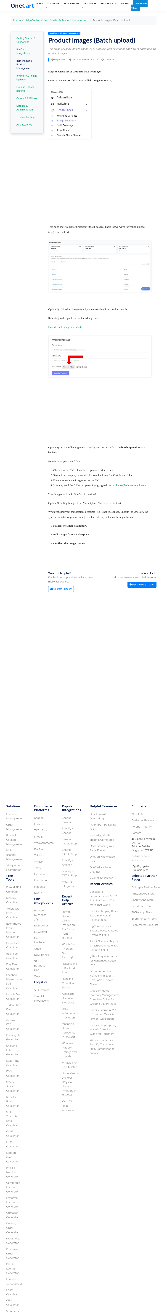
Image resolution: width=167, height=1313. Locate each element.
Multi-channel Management (14, 855)
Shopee (39, 817)
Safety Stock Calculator (12, 1086)
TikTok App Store (142, 912)
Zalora (38, 855)
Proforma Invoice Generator (12, 1202)
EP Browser (41, 925)
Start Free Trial (139, 5)
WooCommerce (44, 842)
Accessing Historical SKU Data (68, 998)
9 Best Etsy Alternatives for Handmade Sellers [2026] (104, 961)
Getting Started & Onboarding (25, 40)
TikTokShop (41, 830)
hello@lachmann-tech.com (131, 485)
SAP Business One (39, 966)
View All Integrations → (41, 1001)
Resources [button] (90, 3)
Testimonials (108, 3)
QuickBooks (41, 955)
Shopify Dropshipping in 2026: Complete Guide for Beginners (103, 1029)
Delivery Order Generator (12, 1228)
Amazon (39, 861)
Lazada (38, 824)
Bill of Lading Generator (12, 1269)
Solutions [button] (53, 3)
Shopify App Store (143, 899)
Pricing (125, 3)
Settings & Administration (24, 107)
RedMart (39, 849)
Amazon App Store (143, 893)
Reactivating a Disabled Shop (69, 968)
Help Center (32, 20)
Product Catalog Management (14, 840)
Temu (37, 867)
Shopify (38, 836)
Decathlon (40, 880)
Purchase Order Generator (12, 1253)
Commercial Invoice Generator (13, 1187)
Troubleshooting (25, 117)
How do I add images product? (65, 326)
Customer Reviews (143, 820)
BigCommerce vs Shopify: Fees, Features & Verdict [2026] (104, 930)
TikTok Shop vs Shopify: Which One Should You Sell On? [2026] (104, 945)
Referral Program (142, 826)
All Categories (24, 124)
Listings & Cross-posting (25, 89)
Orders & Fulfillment (27, 98)
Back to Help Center (142, 584)
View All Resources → (103, 878)
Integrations (71, 3)
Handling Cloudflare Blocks (68, 983)
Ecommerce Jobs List (145, 924)
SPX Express (41, 990)
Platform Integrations (23, 51)
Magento (39, 886)
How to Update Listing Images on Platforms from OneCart (68, 925)
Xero (37, 976)
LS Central (40, 931)
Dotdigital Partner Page (146, 887)
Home (39, 3)
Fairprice (39, 874)
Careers (136, 832)
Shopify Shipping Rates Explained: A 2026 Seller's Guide (104, 915)
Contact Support (61, 588)
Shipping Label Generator (12, 1050)
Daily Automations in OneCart (70, 1013)
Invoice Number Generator (12, 1172)
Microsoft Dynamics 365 (40, 915)
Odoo (37, 948)
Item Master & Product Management (66, 20)
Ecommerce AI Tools (144, 918)
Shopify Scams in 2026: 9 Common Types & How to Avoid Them (104, 1014)
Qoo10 (38, 893)
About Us (137, 814)
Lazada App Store (142, 906)
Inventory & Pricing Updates (26, 77)
